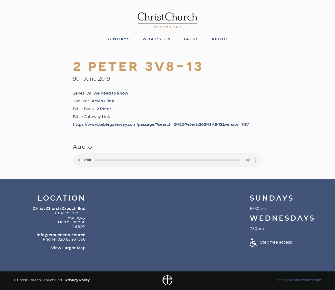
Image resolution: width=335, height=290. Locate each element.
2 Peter (104, 109)
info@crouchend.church (61, 235)
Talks (191, 39)
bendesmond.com (305, 280)
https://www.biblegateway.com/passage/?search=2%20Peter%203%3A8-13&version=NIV (161, 125)
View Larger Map (68, 248)
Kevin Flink (103, 101)
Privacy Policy (77, 280)
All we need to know (107, 93)
